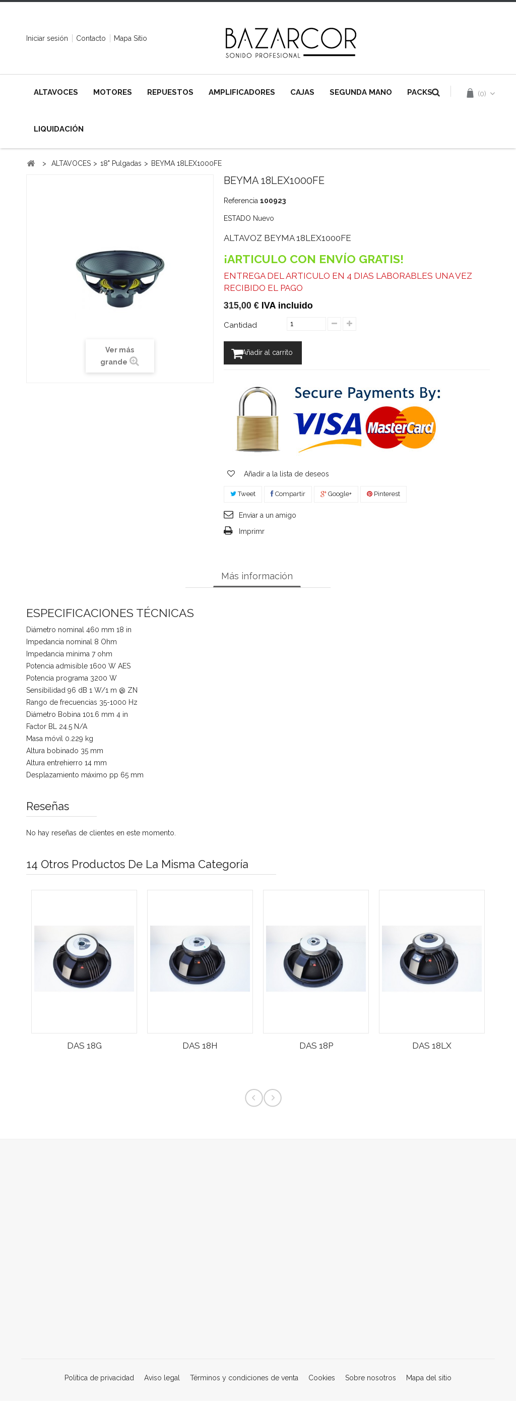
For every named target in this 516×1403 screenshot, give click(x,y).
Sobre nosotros (371, 1380)
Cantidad (240, 325)
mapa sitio (130, 38)
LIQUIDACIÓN (59, 129)
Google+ (336, 496)
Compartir (288, 496)
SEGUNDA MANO (361, 92)
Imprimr (252, 533)
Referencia (241, 201)
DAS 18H (200, 1048)
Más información (257, 578)
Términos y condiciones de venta (245, 1380)
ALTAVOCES (56, 92)
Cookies (322, 1380)
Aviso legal (163, 1380)
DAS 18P (316, 1048)
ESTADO (237, 218)
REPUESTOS (170, 92)
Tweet (242, 496)
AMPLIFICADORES (242, 92)
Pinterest (383, 496)
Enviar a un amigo (267, 517)
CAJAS (302, 92)
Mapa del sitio (429, 1380)
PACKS (419, 92)
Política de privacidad (100, 1380)
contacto (91, 38)
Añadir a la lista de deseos (285, 476)
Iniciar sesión (47, 38)
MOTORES (112, 92)
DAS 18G (84, 1048)
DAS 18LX (432, 1048)
